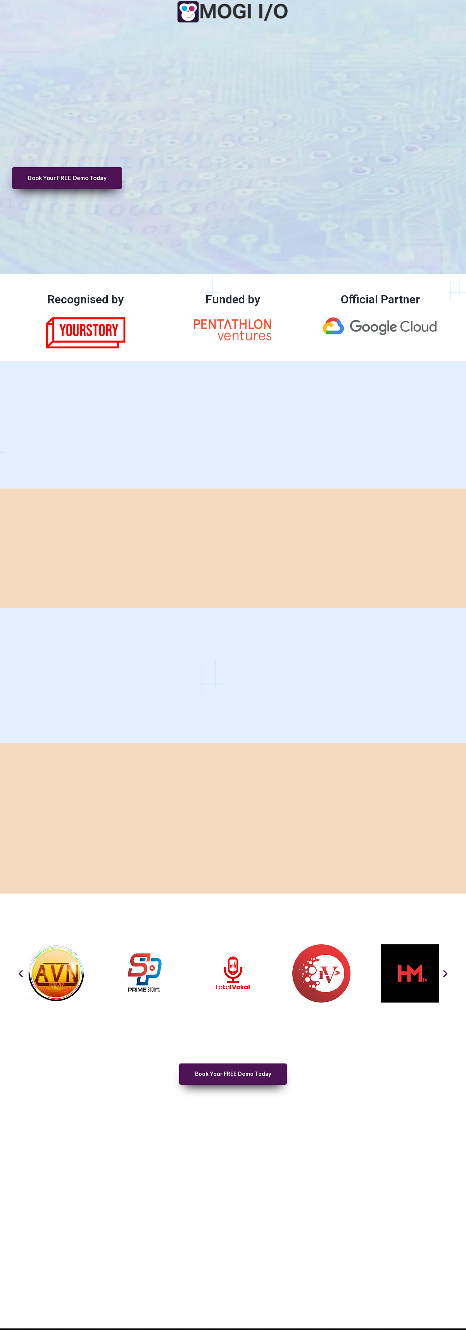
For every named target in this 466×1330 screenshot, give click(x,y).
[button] (21, 973)
